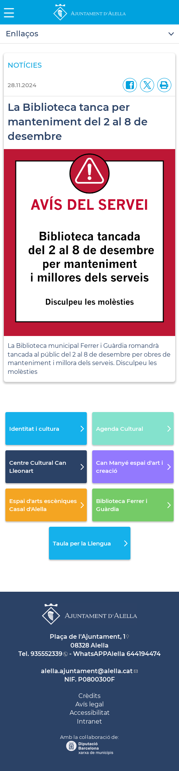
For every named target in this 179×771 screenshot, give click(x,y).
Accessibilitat (90, 712)
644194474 (144, 653)
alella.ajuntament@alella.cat (87, 671)
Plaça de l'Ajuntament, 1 (87, 636)
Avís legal (89, 704)
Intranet (89, 721)
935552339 (46, 653)
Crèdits (89, 696)
